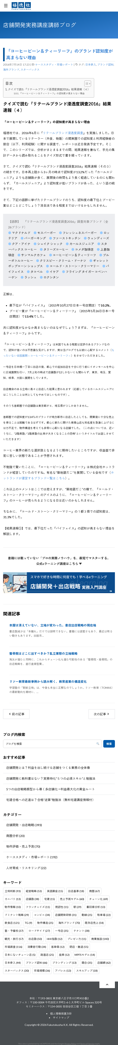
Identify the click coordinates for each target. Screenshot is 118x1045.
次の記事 (102, 714)
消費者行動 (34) (36, 946)
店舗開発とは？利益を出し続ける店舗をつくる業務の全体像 (48, 767)
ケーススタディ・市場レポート (54, 64)
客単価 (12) (58, 946)
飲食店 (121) (12, 922)
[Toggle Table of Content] (85, 83)
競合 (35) (87, 962)
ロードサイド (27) (39, 930)
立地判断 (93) (13, 891)
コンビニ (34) (42, 915)
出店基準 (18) (76, 891)
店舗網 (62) (104, 962)
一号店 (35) (61, 930)
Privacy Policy (70, 1043)
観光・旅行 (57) (14, 938)
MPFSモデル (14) (85, 954)
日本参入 (90, 64)
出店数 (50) (35, 938)
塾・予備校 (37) (14, 930)
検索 (109, 743)
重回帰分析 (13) (95, 907)
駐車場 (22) (104, 915)
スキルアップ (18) (87, 970)
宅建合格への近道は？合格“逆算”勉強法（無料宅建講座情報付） (50, 800)
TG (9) (28, 922)
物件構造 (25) (45, 922)
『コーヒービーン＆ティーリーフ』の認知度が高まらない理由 (51, 93)
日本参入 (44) (13, 962)
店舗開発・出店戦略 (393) (24, 825)
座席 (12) (64, 954)
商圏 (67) (94, 891)
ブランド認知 (105, 64)
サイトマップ (61, 1017)
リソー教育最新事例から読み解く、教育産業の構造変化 (48, 681)
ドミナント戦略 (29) (17, 915)
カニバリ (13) (13, 899)
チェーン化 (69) (98, 899)
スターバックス (30, 69)
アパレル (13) (63, 970)
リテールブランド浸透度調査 (63, 133)
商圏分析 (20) (15, 836)
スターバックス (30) (17, 970)
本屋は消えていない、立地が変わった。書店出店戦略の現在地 (52, 625)
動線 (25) (87, 915)
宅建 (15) (49, 899)
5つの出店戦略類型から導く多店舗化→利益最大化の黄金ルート (50, 789)
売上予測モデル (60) (72, 899)
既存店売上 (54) (94, 922)
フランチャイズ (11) (38, 907)
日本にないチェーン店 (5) (20, 954)
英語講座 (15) (55, 891)
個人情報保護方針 (61, 1013)
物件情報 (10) (13, 907)
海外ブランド (11, 69)
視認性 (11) (61, 907)
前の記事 (16, 714)
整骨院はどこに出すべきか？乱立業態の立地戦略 (43, 653)
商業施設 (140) (100, 938)
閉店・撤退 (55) (79, 946)
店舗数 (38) (32, 899)
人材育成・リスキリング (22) (26, 868)
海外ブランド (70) (69, 922)
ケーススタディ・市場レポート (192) (31, 857)
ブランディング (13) (64, 962)
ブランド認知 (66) (36, 962)
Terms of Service (87, 1043)
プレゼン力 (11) (76, 938)
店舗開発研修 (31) (66, 915)
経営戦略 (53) (34, 891)
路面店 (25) (47, 954)
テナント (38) (81, 930)
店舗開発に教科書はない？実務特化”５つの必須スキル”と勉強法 (50, 778)
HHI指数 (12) (54, 938)
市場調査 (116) (13, 946)
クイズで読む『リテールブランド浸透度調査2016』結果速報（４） (49, 89)
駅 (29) (77, 907)
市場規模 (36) (42, 970)
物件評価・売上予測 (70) (23, 846)
